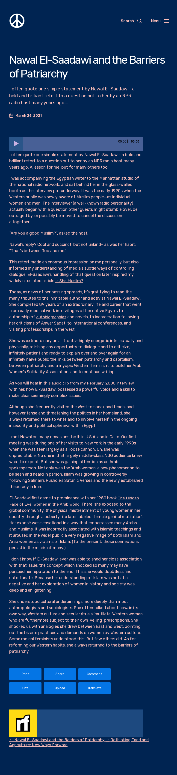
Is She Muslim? (69, 280)
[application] (76, 144)
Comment (94, 674)
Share (60, 674)
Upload (60, 688)
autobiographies (52, 316)
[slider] (83, 144)
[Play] (16, 144)
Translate (94, 688)
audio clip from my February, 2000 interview (93, 383)
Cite (25, 688)
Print (25, 674)
